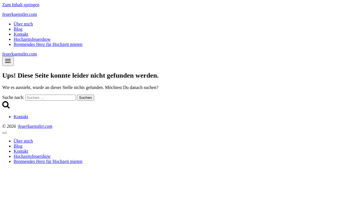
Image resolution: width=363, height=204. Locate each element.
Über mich (23, 24)
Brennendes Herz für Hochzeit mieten (48, 44)
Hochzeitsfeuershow (32, 39)
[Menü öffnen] (8, 61)
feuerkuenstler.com (35, 126)
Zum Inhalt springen (20, 4)
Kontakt (21, 34)
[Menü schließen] (4, 133)
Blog (18, 29)
